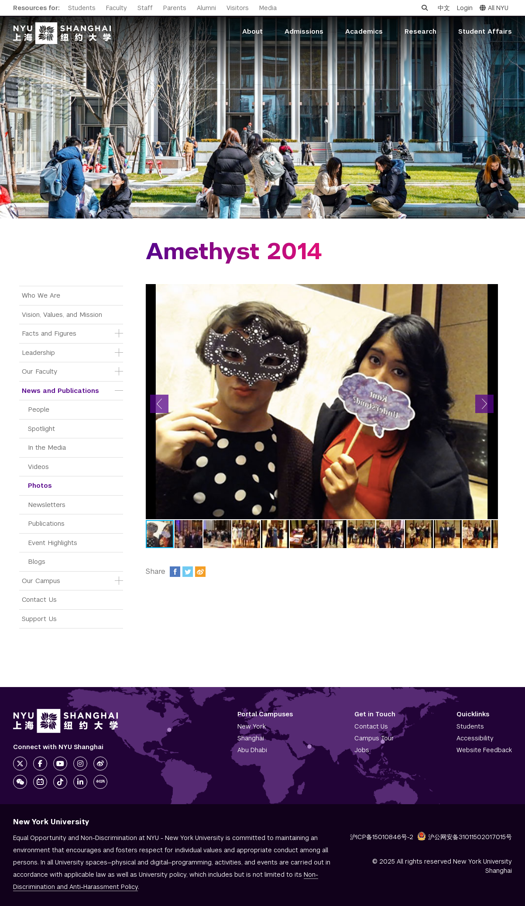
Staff (145, 8)
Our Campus (41, 580)
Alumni (206, 8)
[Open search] (425, 8)
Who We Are (41, 295)
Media (268, 8)
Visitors (237, 8)
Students (82, 8)
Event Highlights (52, 542)
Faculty (116, 8)
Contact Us (39, 599)
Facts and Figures (49, 333)
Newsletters (46, 504)
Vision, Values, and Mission (62, 314)
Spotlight (41, 428)
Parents (174, 8)
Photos (40, 485)
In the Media (47, 447)
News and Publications (60, 390)
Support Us (39, 618)
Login (465, 8)
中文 (444, 8)
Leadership (38, 352)
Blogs (36, 561)
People (38, 409)
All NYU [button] (494, 8)
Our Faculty (39, 371)
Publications (46, 523)
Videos (38, 466)
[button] (159, 404)
